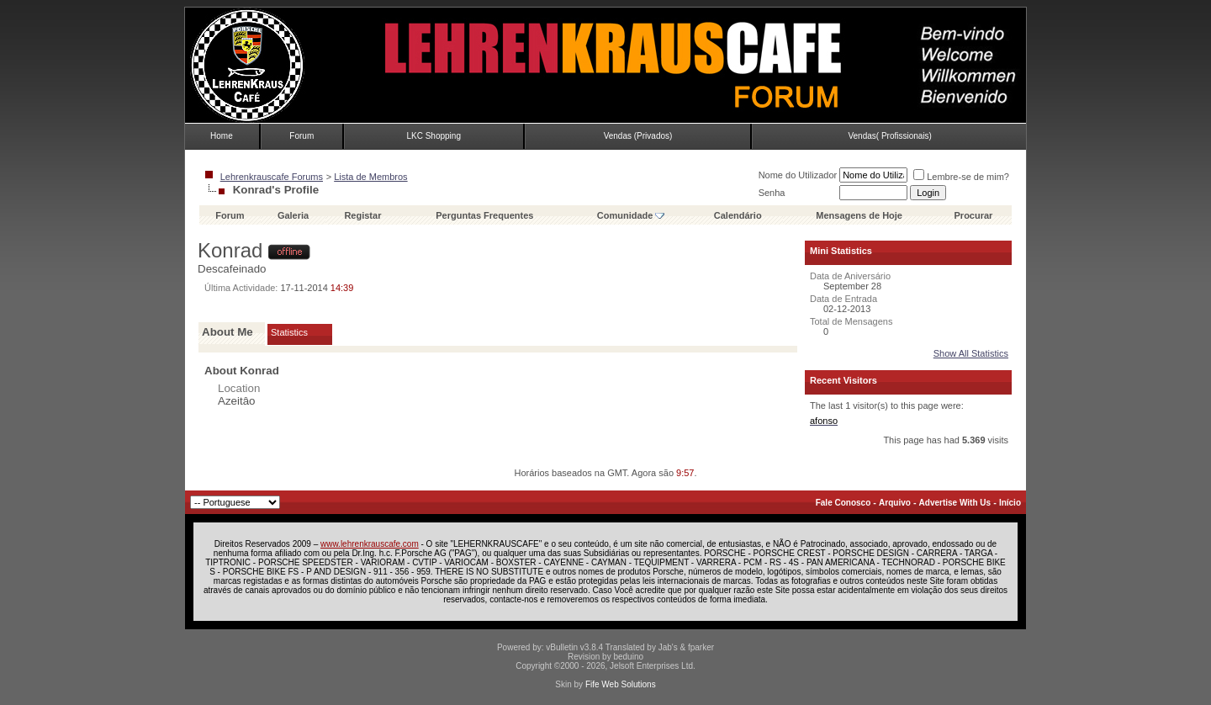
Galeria (293, 215)
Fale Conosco (843, 502)
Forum (301, 135)
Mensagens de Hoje (859, 215)
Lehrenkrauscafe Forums (271, 177)
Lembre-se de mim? (961, 177)
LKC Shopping (433, 135)
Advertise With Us (955, 502)
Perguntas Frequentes (484, 215)
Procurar (974, 215)
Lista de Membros (370, 177)
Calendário (738, 215)
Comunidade (631, 215)
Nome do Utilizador (798, 175)
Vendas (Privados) (638, 135)
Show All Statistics (970, 353)
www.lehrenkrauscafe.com (369, 544)
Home (221, 135)
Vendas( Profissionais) (890, 135)
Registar (362, 215)
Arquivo (895, 502)
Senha (772, 193)
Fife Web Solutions (620, 684)
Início (1010, 502)
